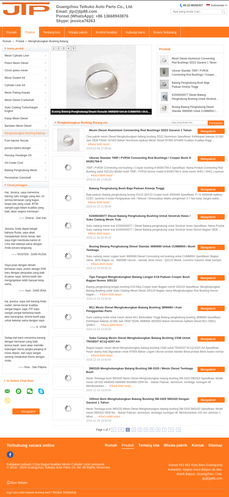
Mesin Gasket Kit (15, 77)
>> (171, 429)
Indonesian (218, 5)
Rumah (12, 32)
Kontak (198, 445)
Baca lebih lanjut (100, 144)
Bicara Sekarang (165, 32)
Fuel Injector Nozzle (17, 140)
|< (113, 429)
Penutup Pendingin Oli (18, 155)
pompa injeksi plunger (18, 148)
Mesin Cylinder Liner (17, 55)
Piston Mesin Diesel (16, 63)
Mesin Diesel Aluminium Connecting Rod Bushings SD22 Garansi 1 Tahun (194, 60)
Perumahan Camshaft (18, 177)
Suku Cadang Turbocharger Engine (21, 109)
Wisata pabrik (78, 32)
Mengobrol (211, 131)
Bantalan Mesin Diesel (18, 125)
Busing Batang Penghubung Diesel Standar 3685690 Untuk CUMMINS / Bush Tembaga (101, 111)
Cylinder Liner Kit (15, 85)
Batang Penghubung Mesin (21, 170)
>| (178, 429)
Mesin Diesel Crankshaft (19, 100)
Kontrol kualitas (106, 32)
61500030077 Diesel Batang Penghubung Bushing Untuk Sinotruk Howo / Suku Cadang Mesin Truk (194, 97)
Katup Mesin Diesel (16, 118)
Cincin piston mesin (16, 70)
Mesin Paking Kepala (17, 92)
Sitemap (215, 445)
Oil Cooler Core (14, 162)
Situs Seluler (17, 482)
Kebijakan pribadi (19, 464)
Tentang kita (51, 32)
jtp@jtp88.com (212, 478)
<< (120, 429)
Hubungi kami (135, 32)
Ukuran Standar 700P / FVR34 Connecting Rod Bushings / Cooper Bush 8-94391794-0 (193, 73)
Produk (30, 32)
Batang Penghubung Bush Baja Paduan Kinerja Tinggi (190, 84)
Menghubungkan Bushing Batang (24, 133)
